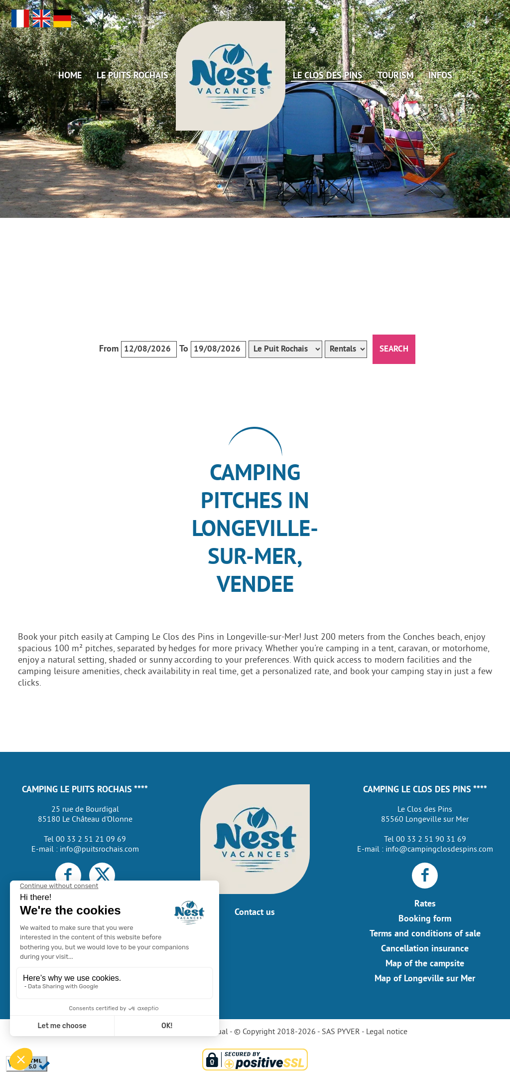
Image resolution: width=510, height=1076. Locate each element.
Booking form (424, 919)
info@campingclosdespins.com (439, 850)
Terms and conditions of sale (425, 934)
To (183, 349)
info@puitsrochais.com (99, 850)
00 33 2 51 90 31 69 (431, 840)
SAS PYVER (341, 1032)
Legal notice (386, 1032)
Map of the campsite (424, 964)
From (109, 349)
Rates (425, 904)
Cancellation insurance (425, 949)
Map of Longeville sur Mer (425, 979)
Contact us (255, 912)
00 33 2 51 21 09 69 (91, 840)
